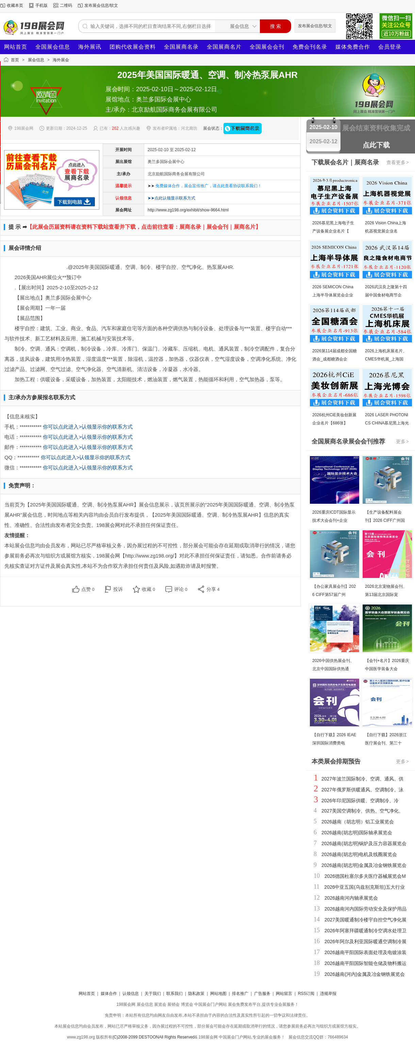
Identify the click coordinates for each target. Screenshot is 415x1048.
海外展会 (61, 60)
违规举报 (328, 993)
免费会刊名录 (310, 47)
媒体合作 (109, 993)
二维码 (66, 5)
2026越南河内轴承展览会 (351, 898)
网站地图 (218, 993)
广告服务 (262, 993)
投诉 (118, 589)
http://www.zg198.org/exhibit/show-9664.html (188, 210)
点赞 (88, 589)
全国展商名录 (181, 47)
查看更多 (398, 162)
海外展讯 (89, 47)
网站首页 (15, 47)
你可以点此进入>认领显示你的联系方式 (88, 427)
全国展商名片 (224, 47)
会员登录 (389, 47)
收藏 (148, 589)
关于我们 (153, 993)
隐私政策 (196, 993)
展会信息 (36, 60)
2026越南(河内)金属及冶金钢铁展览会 (365, 974)
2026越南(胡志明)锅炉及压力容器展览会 (363, 843)
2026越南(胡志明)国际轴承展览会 (356, 832)
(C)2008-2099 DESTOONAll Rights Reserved (153, 1037)
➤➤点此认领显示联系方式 (171, 198)
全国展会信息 (52, 47)
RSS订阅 (306, 993)
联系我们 (174, 993)
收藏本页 (15, 5)
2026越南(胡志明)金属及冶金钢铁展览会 (363, 865)
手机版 (41, 5)
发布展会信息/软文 (101, 5)
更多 (403, 441)
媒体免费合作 (352, 47)
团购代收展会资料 (133, 47)
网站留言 (284, 993)
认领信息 (130, 993)
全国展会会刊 (267, 47)
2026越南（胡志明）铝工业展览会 (357, 821)
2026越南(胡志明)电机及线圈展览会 (359, 854)
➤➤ (205, 185)
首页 (15, 60)
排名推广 (240, 993)
